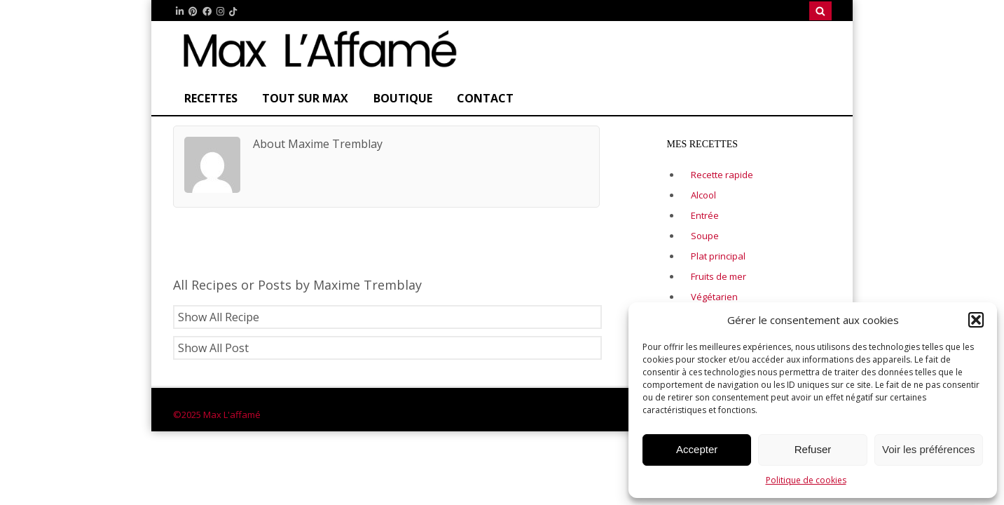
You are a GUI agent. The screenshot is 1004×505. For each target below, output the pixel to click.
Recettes (211, 98)
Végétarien (714, 296)
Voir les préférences (928, 449)
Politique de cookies (806, 480)
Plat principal (718, 256)
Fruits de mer (718, 276)
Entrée (705, 215)
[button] (976, 320)
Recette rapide (722, 174)
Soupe (705, 235)
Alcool (703, 195)
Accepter (696, 449)
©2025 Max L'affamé (217, 414)
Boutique (402, 98)
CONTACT (485, 98)
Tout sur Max (305, 98)
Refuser (813, 449)
